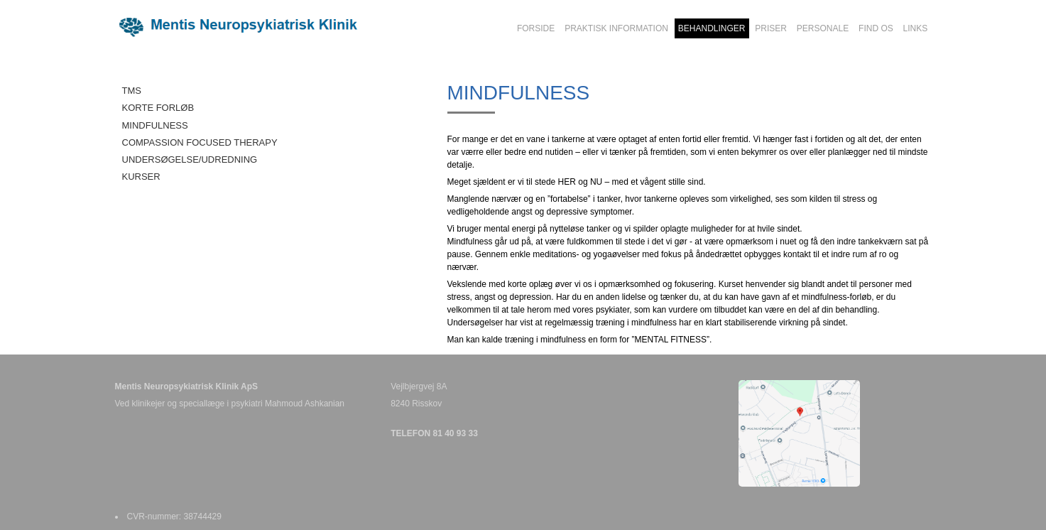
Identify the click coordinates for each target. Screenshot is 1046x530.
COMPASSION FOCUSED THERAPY (200, 142)
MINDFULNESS (155, 125)
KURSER (141, 176)
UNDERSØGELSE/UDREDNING (190, 159)
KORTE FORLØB (158, 107)
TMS (131, 90)
